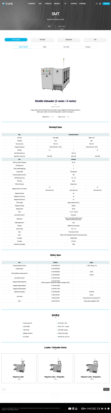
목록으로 (106, 389)
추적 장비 (42, 40)
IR (65, 4)
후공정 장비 (68, 40)
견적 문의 (106, 4)
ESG (40, 4)
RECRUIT (57, 4)
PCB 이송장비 (16, 40)
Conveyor (87, 47)
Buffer (44, 47)
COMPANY (31, 4)
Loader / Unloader (23, 47)
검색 (4, 389)
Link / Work (66, 47)
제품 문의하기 (47, 117)
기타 (95, 40)
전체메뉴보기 (100, 4)
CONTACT (74, 4)
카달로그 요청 (63, 117)
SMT (49, 26)
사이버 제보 (82, 4)
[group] (19, 368)
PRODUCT (48, 4)
